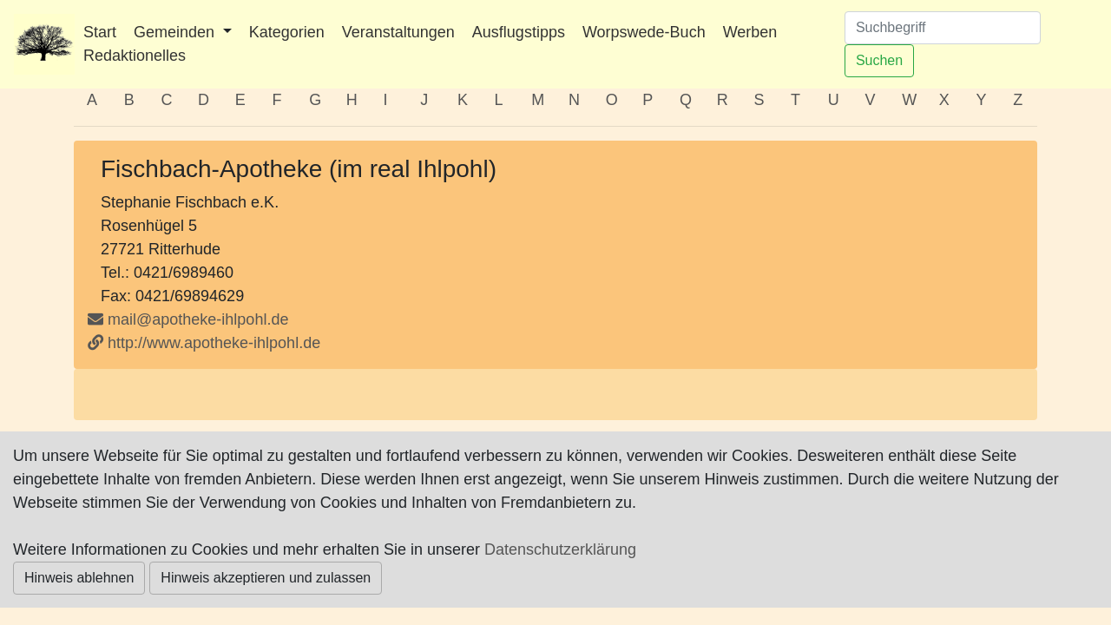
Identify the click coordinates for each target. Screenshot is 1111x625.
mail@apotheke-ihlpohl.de (198, 319)
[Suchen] (943, 27)
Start (99, 32)
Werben (750, 32)
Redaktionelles (134, 55)
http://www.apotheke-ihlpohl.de (204, 343)
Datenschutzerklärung (560, 549)
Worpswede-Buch (644, 32)
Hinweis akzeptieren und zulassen (266, 577)
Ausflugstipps (518, 32)
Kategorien (287, 32)
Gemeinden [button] (176, 32)
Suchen (879, 60)
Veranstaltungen (398, 32)
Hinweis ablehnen (79, 577)
